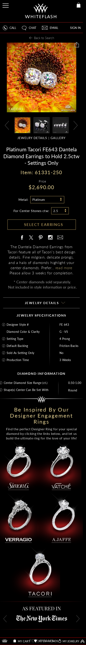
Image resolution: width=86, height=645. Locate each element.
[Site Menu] (6, 5)
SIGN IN (75, 28)
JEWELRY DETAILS (32, 138)
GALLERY (58, 138)
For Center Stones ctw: (31, 211)
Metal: (23, 199)
